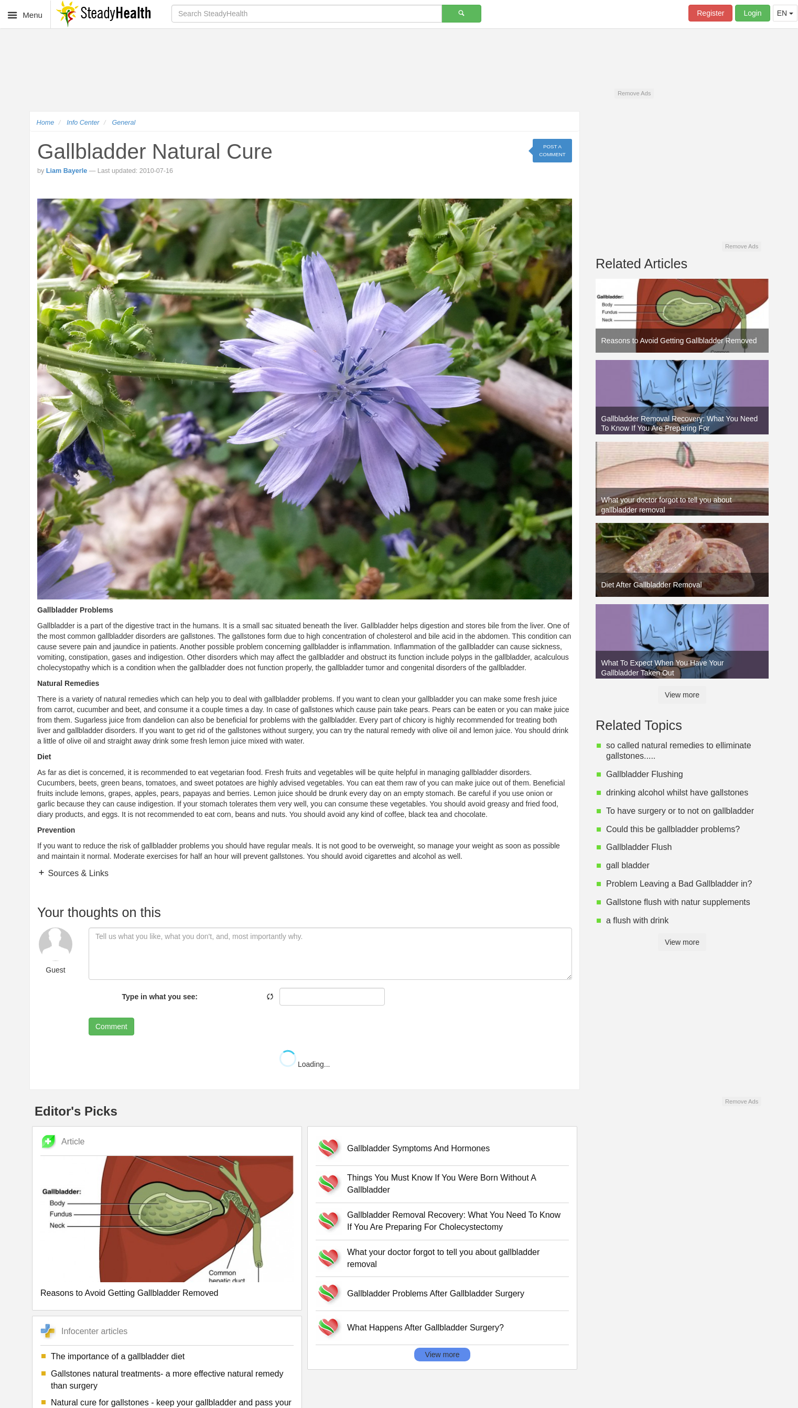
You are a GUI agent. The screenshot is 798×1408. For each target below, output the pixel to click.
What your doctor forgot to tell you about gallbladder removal (443, 1258)
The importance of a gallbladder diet (118, 1356)
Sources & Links (77, 873)
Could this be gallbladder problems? (673, 829)
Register (710, 13)
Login (752, 13)
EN (785, 13)
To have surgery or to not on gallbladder (680, 810)
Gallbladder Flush (639, 847)
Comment (111, 1026)
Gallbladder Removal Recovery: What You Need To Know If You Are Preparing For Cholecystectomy (453, 1220)
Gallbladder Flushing (644, 774)
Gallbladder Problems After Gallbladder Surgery (435, 1293)
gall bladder (628, 865)
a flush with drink (637, 920)
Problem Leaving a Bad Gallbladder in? (679, 883)
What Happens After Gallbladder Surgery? (425, 1327)
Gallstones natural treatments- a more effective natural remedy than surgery (167, 1379)
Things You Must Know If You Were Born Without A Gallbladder (441, 1183)
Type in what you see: (160, 996)
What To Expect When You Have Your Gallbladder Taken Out (662, 667)
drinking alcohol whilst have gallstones (677, 792)
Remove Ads (634, 93)
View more (442, 1354)
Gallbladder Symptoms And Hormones (418, 1148)
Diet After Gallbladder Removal (651, 585)
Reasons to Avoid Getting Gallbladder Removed (129, 1293)
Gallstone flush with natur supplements (678, 902)
